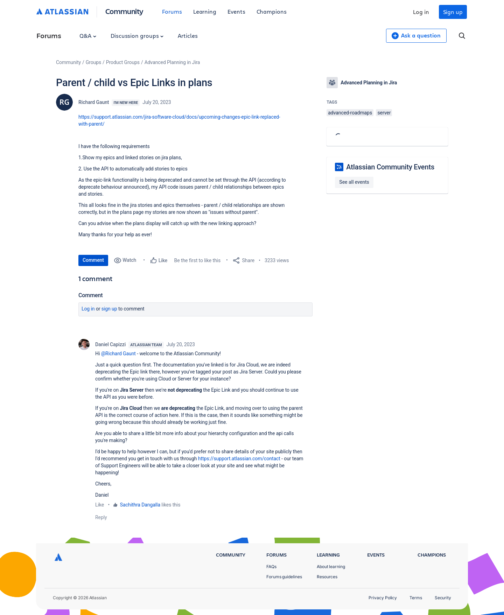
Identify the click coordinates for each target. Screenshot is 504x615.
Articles (187, 35)
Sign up (453, 11)
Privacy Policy (383, 597)
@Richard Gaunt (118, 353)
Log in (421, 11)
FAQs (271, 566)
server (384, 113)
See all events (354, 182)
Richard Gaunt (93, 102)
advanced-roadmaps (350, 113)
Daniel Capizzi (110, 344)
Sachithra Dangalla (140, 505)
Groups (93, 62)
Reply (101, 517)
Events (236, 11)
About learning (331, 566)
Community (124, 11)
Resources (327, 576)
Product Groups (123, 62)
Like (99, 505)
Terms (416, 597)
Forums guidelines (284, 576)
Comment (93, 260)
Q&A (87, 35)
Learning (204, 11)
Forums (172, 11)
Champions (272, 11)
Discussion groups (137, 35)
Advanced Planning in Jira (172, 62)
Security (443, 597)
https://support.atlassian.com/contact (239, 458)
